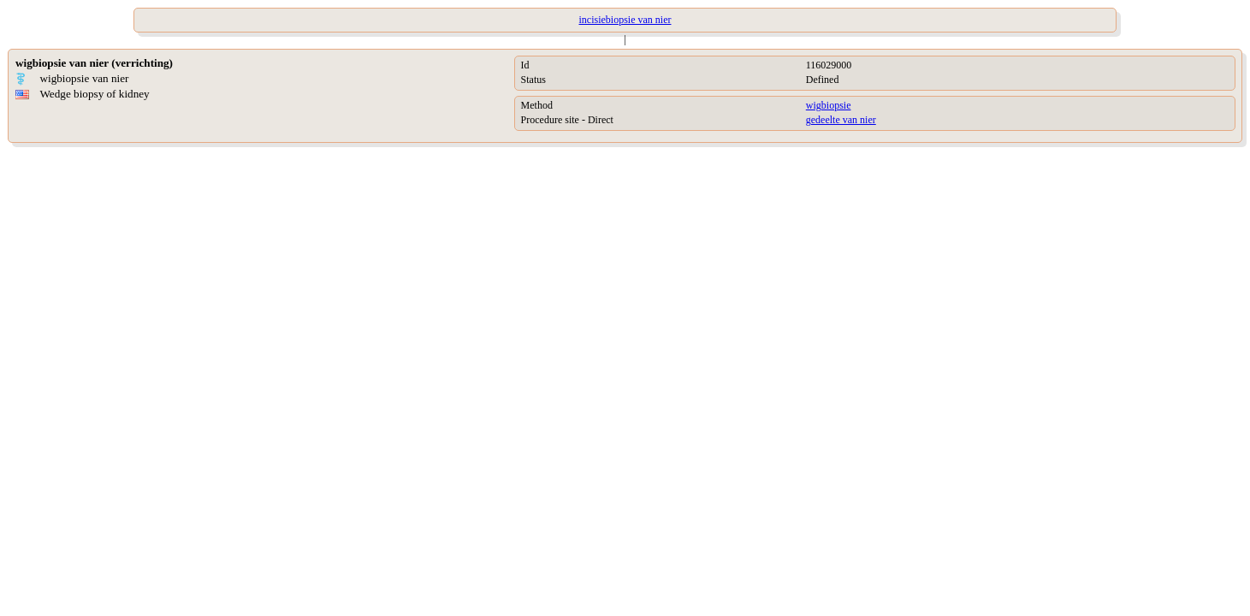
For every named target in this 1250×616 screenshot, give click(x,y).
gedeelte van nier (841, 120)
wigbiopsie (828, 105)
